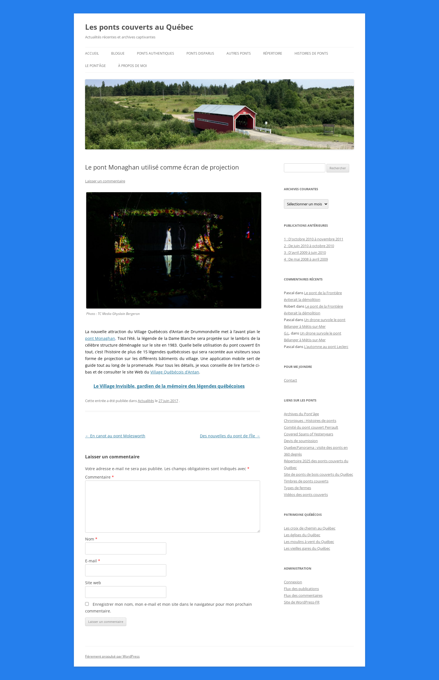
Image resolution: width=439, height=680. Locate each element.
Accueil (92, 53)
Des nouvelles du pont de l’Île (230, 435)
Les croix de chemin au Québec (309, 528)
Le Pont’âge (95, 65)
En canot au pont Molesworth (115, 435)
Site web (93, 582)
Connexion (293, 581)
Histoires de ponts (311, 53)
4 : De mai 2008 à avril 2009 (306, 259)
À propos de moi (132, 65)
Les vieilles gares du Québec (307, 548)
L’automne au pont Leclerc (326, 346)
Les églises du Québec (302, 534)
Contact (290, 380)
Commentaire (99, 477)
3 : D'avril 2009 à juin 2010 (305, 252)
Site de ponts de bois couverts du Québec (318, 474)
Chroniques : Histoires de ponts (310, 420)
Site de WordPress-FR (301, 602)
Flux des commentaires (303, 595)
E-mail (92, 560)
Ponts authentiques (155, 53)
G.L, (287, 333)
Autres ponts (238, 53)
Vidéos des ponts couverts (306, 494)
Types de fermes (297, 487)
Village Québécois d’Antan (174, 372)
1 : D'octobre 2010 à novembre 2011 (313, 239)
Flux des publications (301, 588)
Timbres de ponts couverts (306, 481)
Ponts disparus (200, 53)
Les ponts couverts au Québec (139, 27)
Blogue (118, 53)
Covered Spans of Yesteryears (308, 434)
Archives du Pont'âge (301, 413)
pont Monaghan (100, 338)
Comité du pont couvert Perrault (311, 427)
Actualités (146, 400)
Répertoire (272, 53)
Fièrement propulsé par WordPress (112, 656)
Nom (91, 539)
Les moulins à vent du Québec (309, 541)
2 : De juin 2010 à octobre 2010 (309, 245)
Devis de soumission (301, 440)
